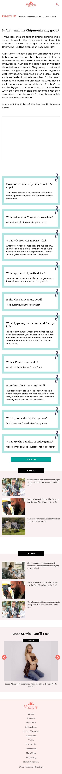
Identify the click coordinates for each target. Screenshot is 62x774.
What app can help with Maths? (26, 273)
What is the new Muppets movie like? (29, 217)
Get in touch (31, 749)
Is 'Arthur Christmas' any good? (25, 385)
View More (30, 459)
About (31, 714)
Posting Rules (31, 727)
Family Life (9, 16)
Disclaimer (31, 722)
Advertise (31, 718)
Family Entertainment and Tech (30, 17)
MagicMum (31, 753)
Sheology (39, 767)
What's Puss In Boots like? (22, 362)
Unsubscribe (31, 744)
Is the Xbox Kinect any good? (24, 299)
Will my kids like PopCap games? (26, 418)
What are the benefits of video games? (29, 441)
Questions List (50, 17)
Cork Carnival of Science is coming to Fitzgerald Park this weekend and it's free (43, 482)
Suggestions (31, 736)
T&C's (31, 740)
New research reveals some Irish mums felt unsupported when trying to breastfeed (43, 565)
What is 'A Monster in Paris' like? (26, 240)
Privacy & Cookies (31, 731)
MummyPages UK (31, 762)
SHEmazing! (31, 757)
